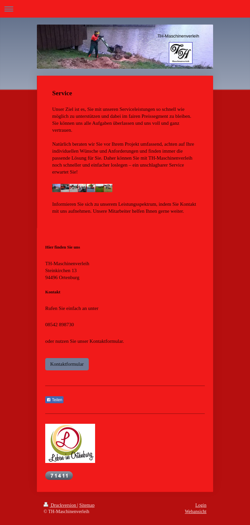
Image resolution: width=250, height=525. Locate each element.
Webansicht (195, 511)
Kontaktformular (67, 364)
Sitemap (87, 505)
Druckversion (60, 505)
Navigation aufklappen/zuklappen (125, 9)
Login (200, 505)
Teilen (54, 400)
